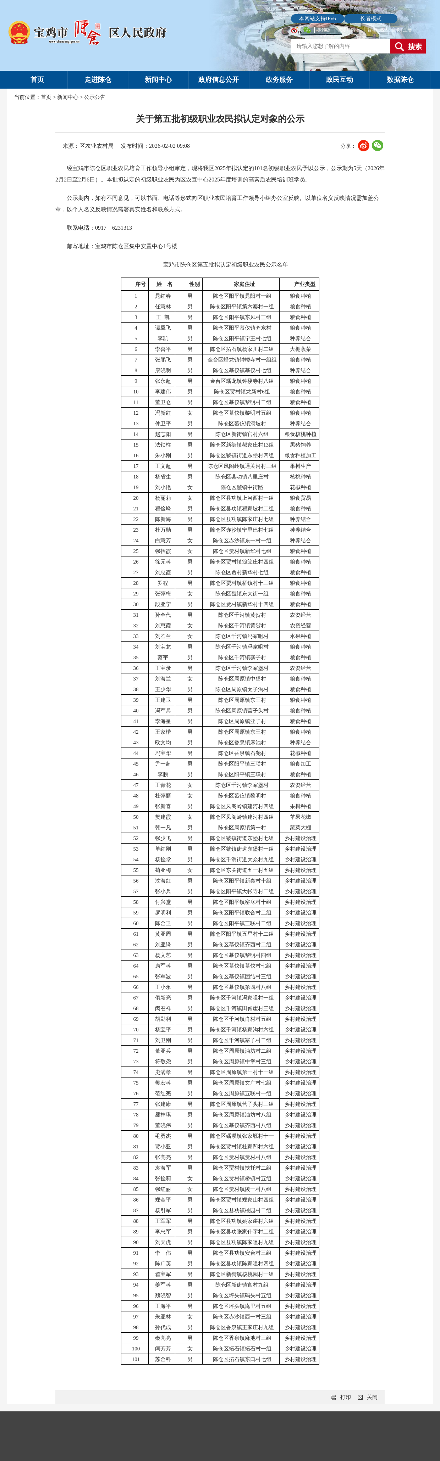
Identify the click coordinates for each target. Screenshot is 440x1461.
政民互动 (339, 79)
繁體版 (324, 29)
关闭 (372, 1397)
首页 (37, 79)
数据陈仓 (400, 79)
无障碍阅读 (348, 29)
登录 (396, 29)
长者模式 (370, 18)
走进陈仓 (97, 79)
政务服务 (279, 79)
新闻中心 (158, 79)
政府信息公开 (218, 79)
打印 (345, 1397)
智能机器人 (378, 29)
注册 (407, 29)
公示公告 (94, 97)
